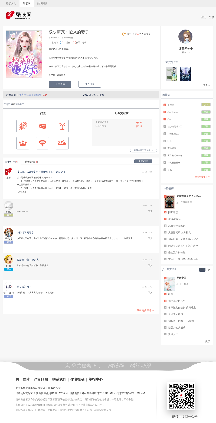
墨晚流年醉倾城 (176, 252)
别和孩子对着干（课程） (181, 321)
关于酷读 (23, 379)
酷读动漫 (140, 366)
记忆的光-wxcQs (175, 155)
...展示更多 (60, 75)
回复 (150, 211)
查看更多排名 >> (203, 177)
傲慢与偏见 (174, 219)
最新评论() (11, 162)
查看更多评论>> (145, 310)
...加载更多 (22, 191)
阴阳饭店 (173, 212)
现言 (68, 42)
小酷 (8, 178)
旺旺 (98, 126)
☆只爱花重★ (174, 162)
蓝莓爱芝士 (186, 48)
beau (8, 211)
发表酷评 (143, 161)
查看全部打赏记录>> (143, 150)
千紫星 (99, 122)
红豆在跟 (9, 292)
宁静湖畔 (172, 148)
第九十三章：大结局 (30, 95)
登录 (211, 17)
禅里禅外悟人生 (176, 301)
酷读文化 (11, 3)
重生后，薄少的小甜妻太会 (183, 259)
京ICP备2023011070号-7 (132, 393)
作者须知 (41, 379)
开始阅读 (60, 84)
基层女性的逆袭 (176, 327)
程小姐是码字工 (175, 126)
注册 (203, 17)
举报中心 (96, 379)
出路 (170, 294)
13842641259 (173, 134)
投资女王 (173, 334)
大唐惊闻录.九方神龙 (179, 232)
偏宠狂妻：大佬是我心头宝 (183, 239)
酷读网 (26, 3)
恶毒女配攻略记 (176, 226)
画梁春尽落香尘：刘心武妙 (183, 246)
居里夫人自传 (175, 314)
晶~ (169, 119)
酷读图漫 (42, 3)
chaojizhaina (173, 112)
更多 (207, 341)
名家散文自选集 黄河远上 (182, 307)
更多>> (206, 85)
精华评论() (31, 162)
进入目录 (89, 84)
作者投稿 (77, 379)
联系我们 (59, 379)
